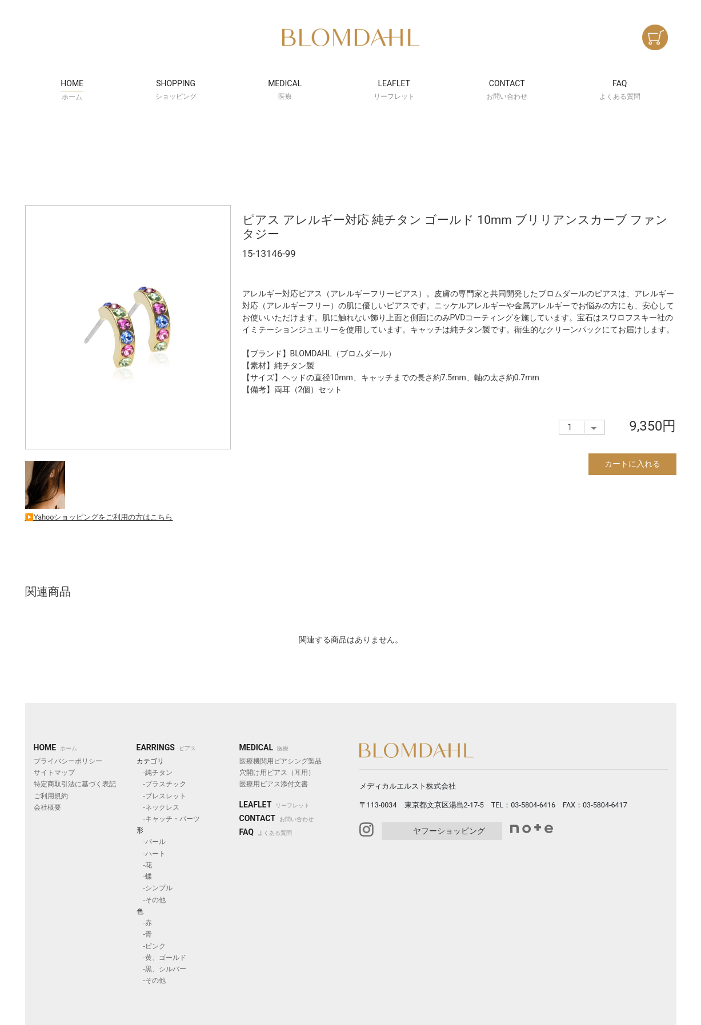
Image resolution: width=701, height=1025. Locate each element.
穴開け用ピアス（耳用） (277, 773)
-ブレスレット (161, 796)
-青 (144, 934)
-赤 (144, 923)
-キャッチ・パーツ (168, 819)
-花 (144, 865)
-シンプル (155, 888)
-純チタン (155, 773)
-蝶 (144, 877)
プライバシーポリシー (68, 761)
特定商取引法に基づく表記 (75, 784)
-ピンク (151, 946)
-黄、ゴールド (161, 958)
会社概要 (47, 807)
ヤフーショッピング (449, 830)
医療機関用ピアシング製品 (280, 761)
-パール (151, 842)
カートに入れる (632, 463)
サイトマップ (54, 773)
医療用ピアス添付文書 (273, 784)
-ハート (151, 854)
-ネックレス (158, 807)
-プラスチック (161, 784)
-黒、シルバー (161, 969)
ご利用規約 (51, 796)
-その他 (151, 900)
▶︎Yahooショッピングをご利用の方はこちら (99, 517)
